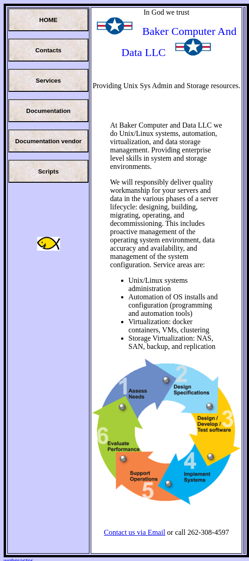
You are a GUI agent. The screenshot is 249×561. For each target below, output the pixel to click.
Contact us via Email (135, 532)
